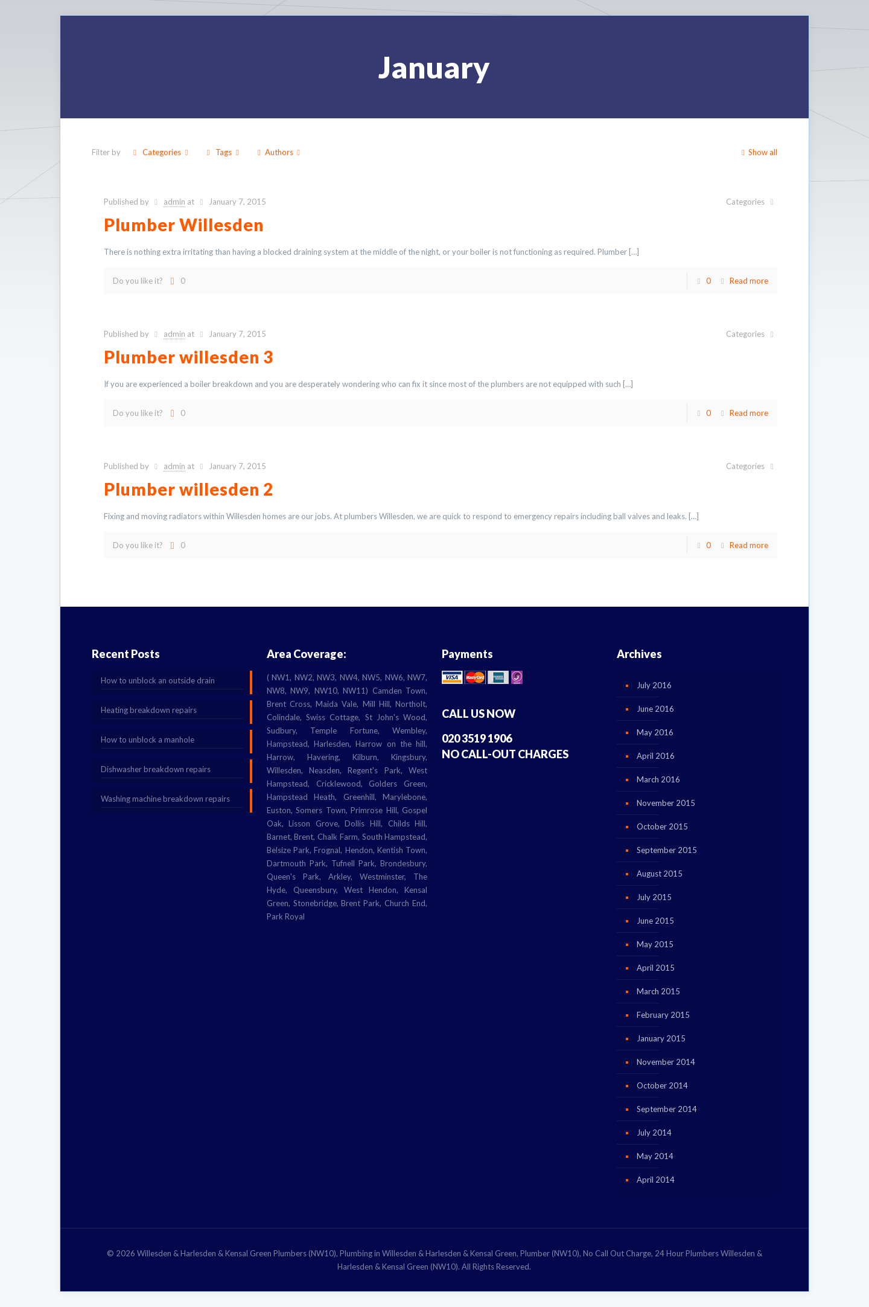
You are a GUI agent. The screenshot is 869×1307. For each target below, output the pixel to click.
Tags (223, 152)
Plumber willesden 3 (188, 357)
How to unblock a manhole (147, 739)
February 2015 (663, 1015)
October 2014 (662, 1085)
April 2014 (656, 1179)
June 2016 (655, 709)
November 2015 (666, 803)
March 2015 (658, 991)
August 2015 (660, 873)
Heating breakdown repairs (149, 710)
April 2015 (656, 968)
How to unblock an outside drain (158, 680)
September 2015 (667, 850)
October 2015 (662, 826)
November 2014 (666, 1062)
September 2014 (667, 1109)
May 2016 (655, 732)
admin (174, 201)
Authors (278, 152)
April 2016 (656, 756)
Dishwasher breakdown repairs (156, 769)
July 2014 (654, 1132)
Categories (161, 152)
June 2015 (655, 920)
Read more (749, 281)
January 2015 (661, 1038)
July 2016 (654, 685)
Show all (757, 152)
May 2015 (655, 944)
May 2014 (655, 1156)
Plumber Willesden (184, 224)
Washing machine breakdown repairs (165, 799)
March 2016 (658, 779)
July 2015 (654, 897)
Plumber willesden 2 (188, 489)
